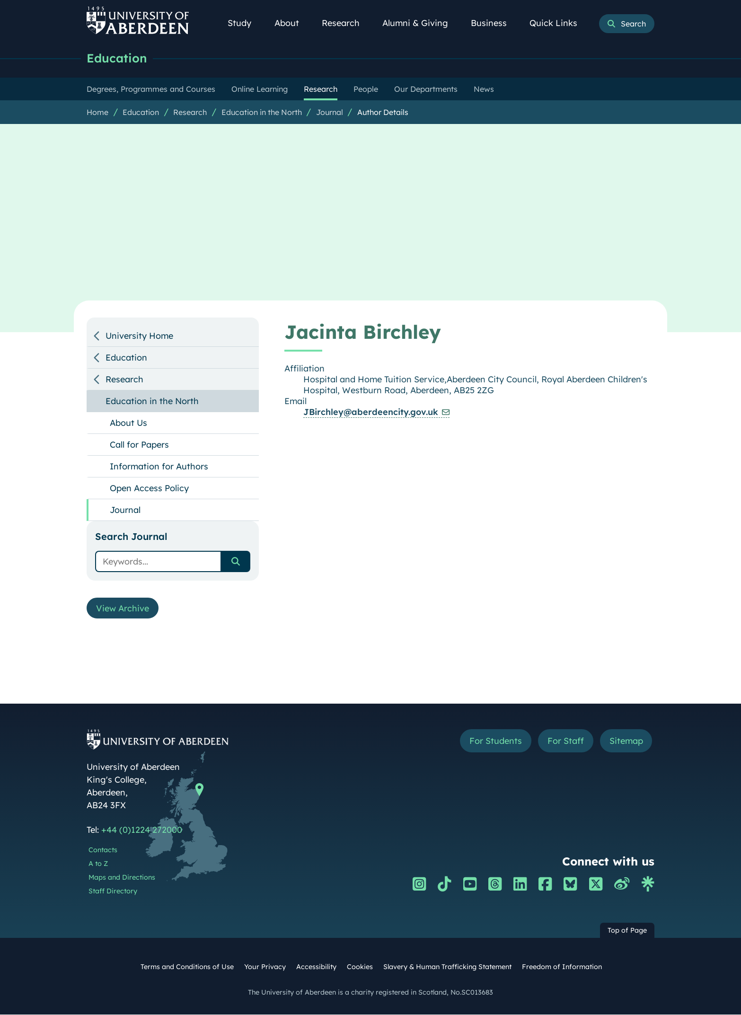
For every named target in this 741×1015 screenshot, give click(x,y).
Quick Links (558, 23)
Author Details (382, 112)
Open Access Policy (149, 488)
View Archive (122, 608)
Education (117, 58)
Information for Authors (159, 466)
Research (346, 23)
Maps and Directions (121, 878)
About (291, 23)
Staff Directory (112, 891)
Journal (329, 112)
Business (494, 23)
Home (97, 112)
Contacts (102, 850)
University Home (139, 335)
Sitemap (626, 741)
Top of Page (627, 931)
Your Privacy (265, 967)
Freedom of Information (562, 967)
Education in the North (261, 112)
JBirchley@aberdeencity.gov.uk (370, 411)
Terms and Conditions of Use (187, 967)
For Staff (565, 741)
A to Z (98, 864)
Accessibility (316, 967)
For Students (495, 741)
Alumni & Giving (420, 23)
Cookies (360, 967)
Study (245, 23)
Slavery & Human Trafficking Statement (447, 967)
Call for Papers (139, 444)
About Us (128, 422)
